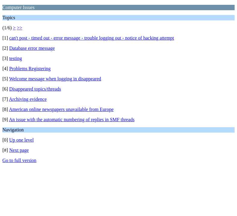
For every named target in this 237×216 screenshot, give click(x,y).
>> (19, 27)
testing (15, 58)
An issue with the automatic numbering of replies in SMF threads (72, 119)
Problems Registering (30, 68)
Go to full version (19, 160)
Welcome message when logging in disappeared (55, 78)
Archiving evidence (28, 99)
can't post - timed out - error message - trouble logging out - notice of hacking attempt (91, 37)
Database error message (32, 48)
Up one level (21, 139)
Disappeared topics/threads (35, 89)
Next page (19, 150)
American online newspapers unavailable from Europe (61, 109)
